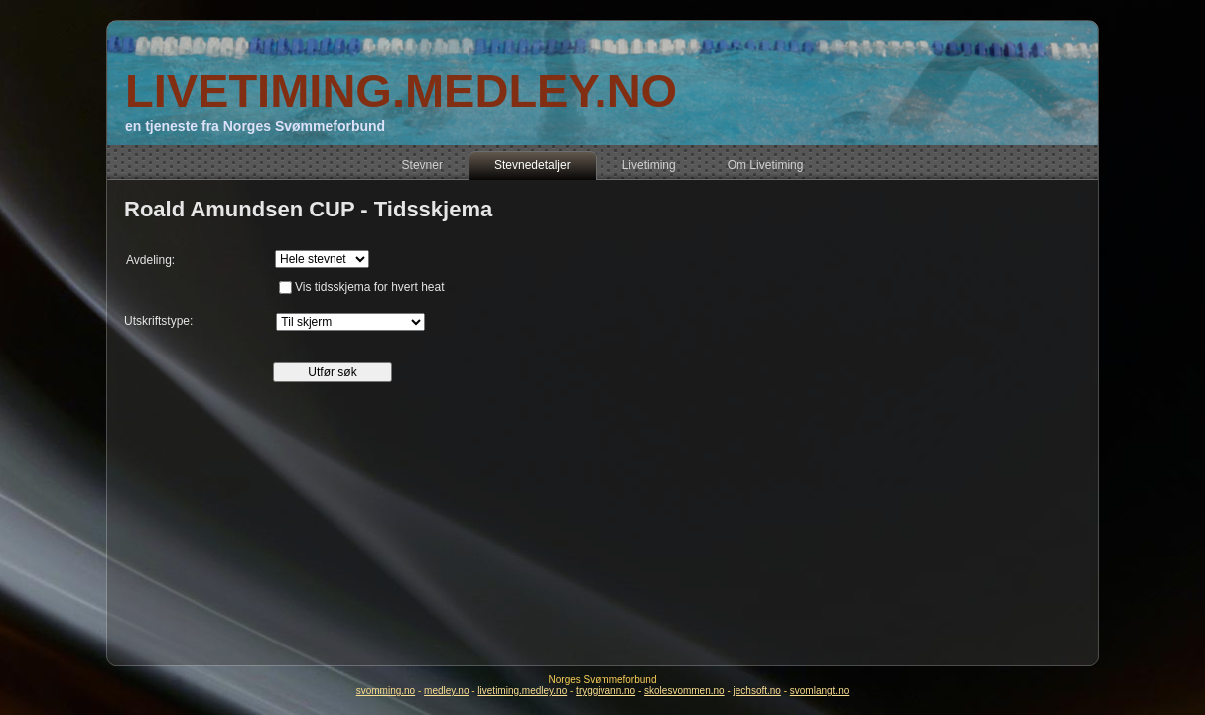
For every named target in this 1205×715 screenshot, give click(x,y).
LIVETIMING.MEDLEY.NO (401, 91)
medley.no (446, 690)
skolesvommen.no (684, 690)
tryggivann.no (605, 690)
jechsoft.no (757, 690)
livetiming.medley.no (522, 690)
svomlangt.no (819, 690)
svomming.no (385, 690)
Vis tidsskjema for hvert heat (370, 287)
